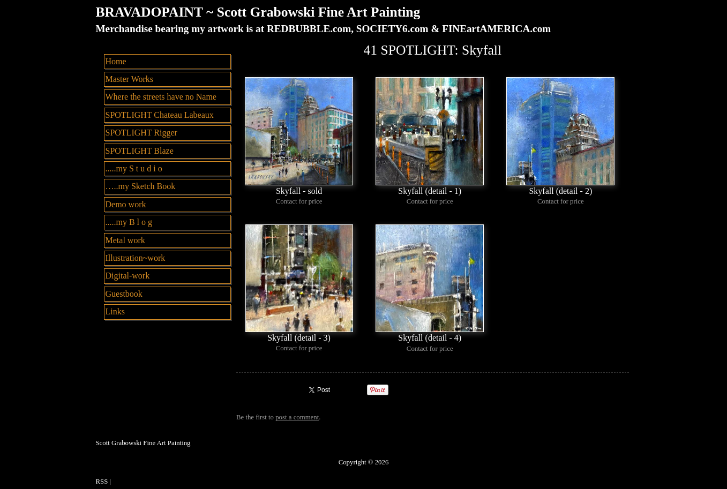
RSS (102, 481)
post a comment (297, 417)
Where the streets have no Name (161, 96)
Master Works (130, 79)
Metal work (125, 240)
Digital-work (128, 275)
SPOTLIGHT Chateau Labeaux (160, 114)
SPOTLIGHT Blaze (140, 150)
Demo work (126, 204)
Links (115, 311)
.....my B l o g (129, 222)
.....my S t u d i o (134, 168)
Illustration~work (136, 257)
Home (116, 61)
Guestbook (124, 293)
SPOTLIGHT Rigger (141, 132)
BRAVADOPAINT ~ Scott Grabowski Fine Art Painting (258, 12)
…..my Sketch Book (141, 186)
